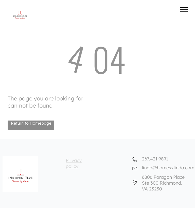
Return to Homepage (31, 123)
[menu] (183, 9)
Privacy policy (74, 163)
